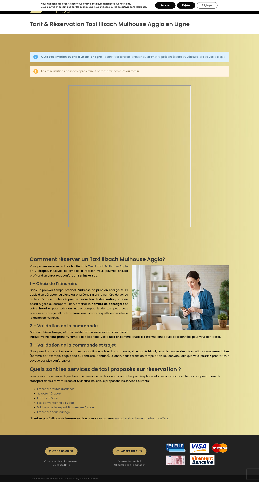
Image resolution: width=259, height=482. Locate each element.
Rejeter (186, 5)
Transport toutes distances (55, 389)
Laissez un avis (129, 451)
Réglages (141, 7)
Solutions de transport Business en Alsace (65, 407)
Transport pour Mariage (53, 412)
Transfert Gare (47, 398)
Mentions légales (89, 478)
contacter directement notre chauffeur (140, 418)
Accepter (165, 5)
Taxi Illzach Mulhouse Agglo (108, 266)
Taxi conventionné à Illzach (55, 403)
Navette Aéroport (49, 394)
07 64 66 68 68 (61, 451)
